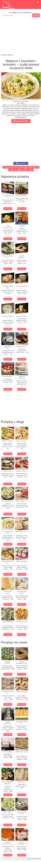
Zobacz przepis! (8, 208)
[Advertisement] (16, 35)
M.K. (39, 858)
